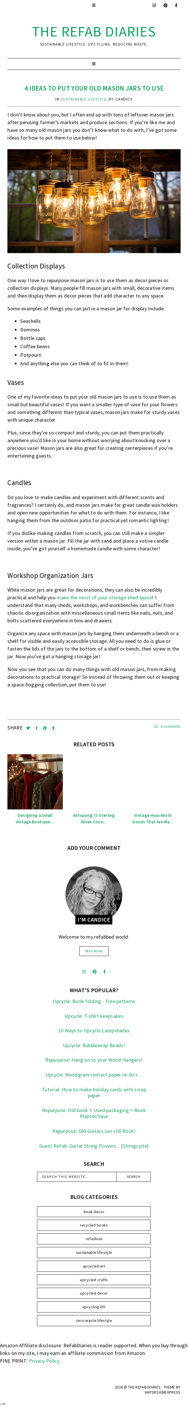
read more (94, 951)
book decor (94, 1211)
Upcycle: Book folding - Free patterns (94, 1001)
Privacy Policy (44, 1360)
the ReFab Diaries (94, 31)
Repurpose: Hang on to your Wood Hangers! (93, 1060)
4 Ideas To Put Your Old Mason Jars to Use (94, 88)
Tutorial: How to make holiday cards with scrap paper (94, 1092)
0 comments (167, 726)
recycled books (94, 1225)
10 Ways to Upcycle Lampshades (94, 1030)
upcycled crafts (94, 1279)
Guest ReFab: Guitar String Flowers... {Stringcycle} (94, 1146)
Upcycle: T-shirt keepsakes (94, 1016)
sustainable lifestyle (83, 99)
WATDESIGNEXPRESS (163, 1392)
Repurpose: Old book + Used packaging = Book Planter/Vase (94, 1113)
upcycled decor (94, 1293)
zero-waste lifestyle (94, 1320)
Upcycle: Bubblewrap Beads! (94, 1045)
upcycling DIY (94, 1306)
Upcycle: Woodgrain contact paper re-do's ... (94, 1074)
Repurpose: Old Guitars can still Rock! (93, 1131)
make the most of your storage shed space (104, 597)
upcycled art (94, 1266)
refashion (94, 1238)
